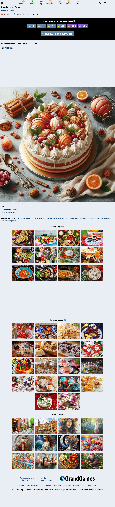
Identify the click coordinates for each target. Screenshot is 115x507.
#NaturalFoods (62, 218)
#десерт (9, 212)
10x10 (72, 26)
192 (51, 26)
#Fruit (81, 218)
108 (41, 26)
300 (61, 26)
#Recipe (49, 218)
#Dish (76, 218)
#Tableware (26, 218)
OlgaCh (18, 14)
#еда (14, 212)
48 (31, 26)
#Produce (4, 221)
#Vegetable (12, 221)
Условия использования (52, 500)
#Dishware (34, 218)
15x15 (83, 26)
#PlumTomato (88, 218)
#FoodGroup (97, 218)
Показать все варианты (57, 33)
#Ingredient (42, 218)
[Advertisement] (57, 69)
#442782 (7, 48)
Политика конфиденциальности (30, 500)
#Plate (54, 218)
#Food (19, 218)
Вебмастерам (25, 495)
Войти (110, 3)
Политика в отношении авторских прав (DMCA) (79, 500)
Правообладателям (27, 493)
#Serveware (106, 218)
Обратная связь (47, 495)
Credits (43, 493)
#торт (3, 212)
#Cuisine (71, 218)
